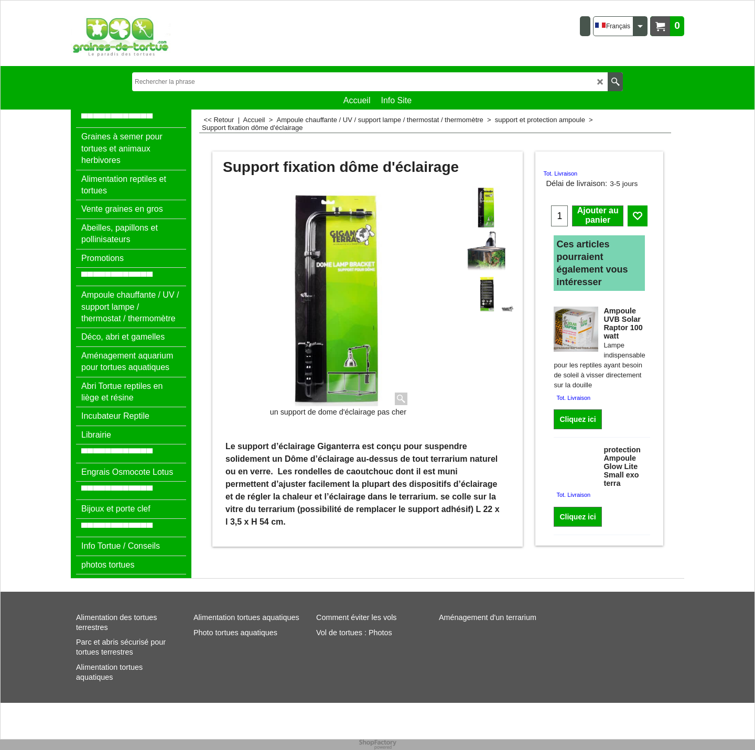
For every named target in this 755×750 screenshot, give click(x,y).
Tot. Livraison (560, 173)
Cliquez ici (577, 419)
